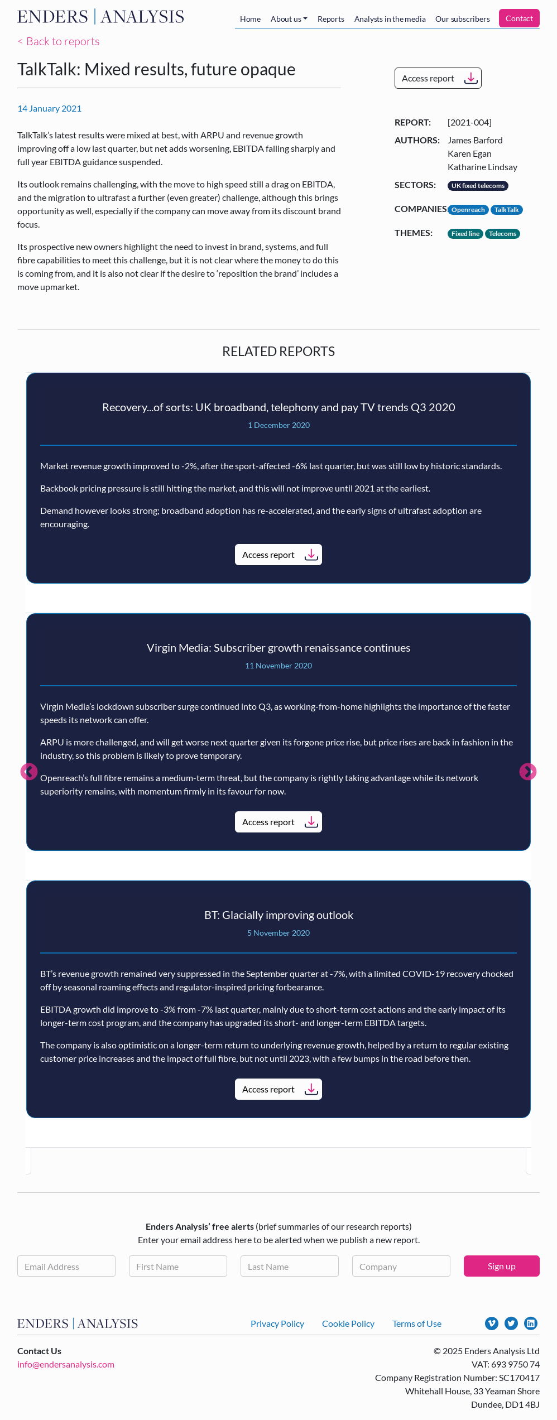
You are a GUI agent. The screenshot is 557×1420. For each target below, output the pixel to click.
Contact (519, 18)
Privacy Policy (277, 1323)
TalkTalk (506, 209)
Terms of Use (416, 1323)
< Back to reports (58, 41)
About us (286, 18)
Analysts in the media (390, 18)
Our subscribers (462, 18)
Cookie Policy (348, 1323)
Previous (29, 772)
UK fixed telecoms (478, 185)
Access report (428, 78)
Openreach (468, 209)
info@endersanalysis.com (65, 1364)
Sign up (502, 1265)
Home (250, 18)
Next (528, 772)
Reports (331, 18)
